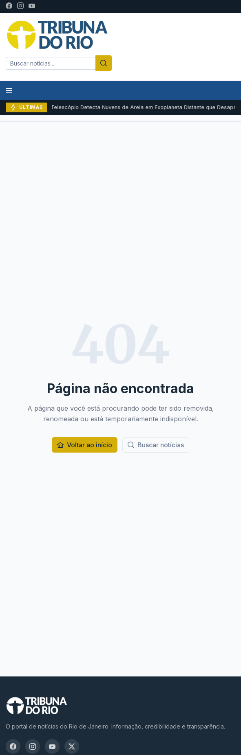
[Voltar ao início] (84, 445)
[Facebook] (9, 6)
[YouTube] (32, 6)
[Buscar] (103, 63)
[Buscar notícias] (155, 445)
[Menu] (9, 90)
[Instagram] (20, 6)
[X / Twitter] (71, 746)
